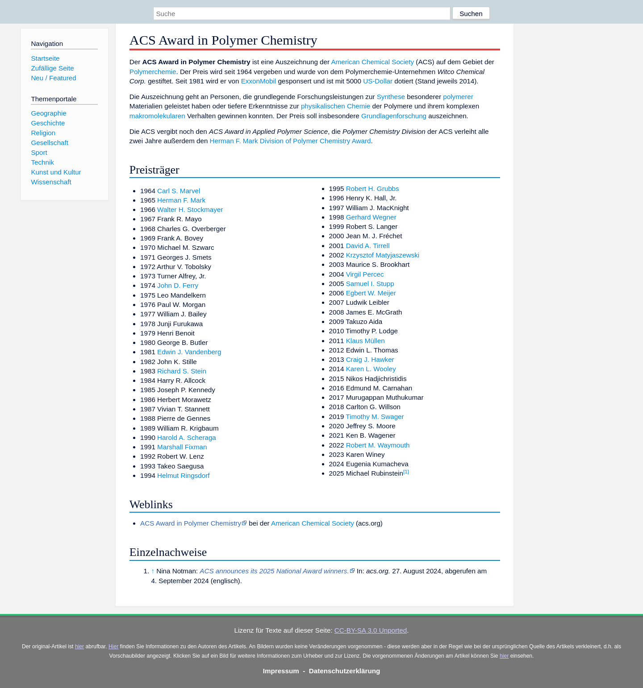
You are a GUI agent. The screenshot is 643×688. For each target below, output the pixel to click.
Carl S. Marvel (178, 191)
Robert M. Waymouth (378, 445)
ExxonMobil (258, 81)
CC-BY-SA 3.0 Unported (370, 630)
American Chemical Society (372, 62)
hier (79, 646)
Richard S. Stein (181, 371)
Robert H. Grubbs (372, 188)
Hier (113, 646)
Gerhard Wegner (371, 217)
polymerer (458, 96)
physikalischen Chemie (335, 106)
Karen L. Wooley (371, 369)
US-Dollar (377, 81)
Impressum (281, 671)
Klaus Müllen (365, 340)
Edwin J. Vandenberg (189, 352)
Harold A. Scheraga (186, 437)
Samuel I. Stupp (370, 283)
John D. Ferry (177, 285)
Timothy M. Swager (375, 416)
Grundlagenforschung (393, 116)
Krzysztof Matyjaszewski (383, 255)
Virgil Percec (365, 274)
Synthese (391, 96)
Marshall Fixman (182, 447)
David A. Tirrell (368, 245)
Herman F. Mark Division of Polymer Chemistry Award (290, 141)
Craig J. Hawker (370, 359)
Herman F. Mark (181, 200)
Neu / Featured (53, 78)
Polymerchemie (152, 71)
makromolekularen (157, 116)
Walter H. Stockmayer (190, 209)
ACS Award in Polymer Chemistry (190, 523)
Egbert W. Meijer (371, 293)
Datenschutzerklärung (344, 671)
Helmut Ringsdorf (183, 475)
